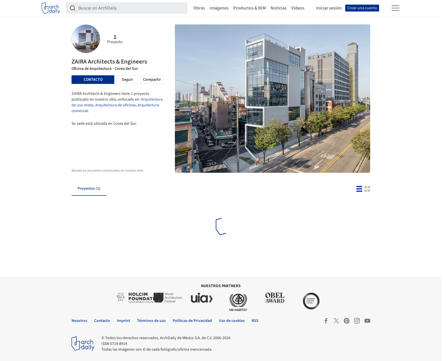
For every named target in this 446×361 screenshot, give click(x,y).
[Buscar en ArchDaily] (131, 8)
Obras (199, 8)
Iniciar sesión (329, 8)
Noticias (279, 8)
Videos (297, 8)
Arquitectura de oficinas (115, 105)
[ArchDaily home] (51, 8)
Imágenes (219, 8)
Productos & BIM (249, 8)
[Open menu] (395, 8)
